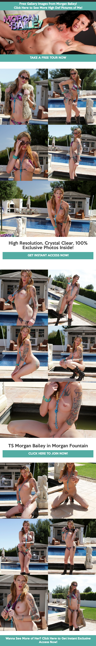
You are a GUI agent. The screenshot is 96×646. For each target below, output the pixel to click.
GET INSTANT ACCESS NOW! (48, 255)
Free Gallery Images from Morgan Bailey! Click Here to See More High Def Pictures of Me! (48, 6)
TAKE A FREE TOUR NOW (48, 58)
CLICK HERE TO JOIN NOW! (48, 453)
